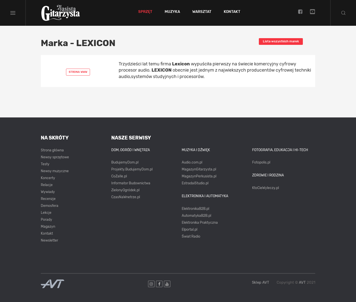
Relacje (47, 185)
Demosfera (49, 206)
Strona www (78, 72)
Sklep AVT (260, 282)
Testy (45, 164)
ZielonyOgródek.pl (125, 190)
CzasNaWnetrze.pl (125, 197)
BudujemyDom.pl (124, 162)
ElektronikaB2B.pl (195, 209)
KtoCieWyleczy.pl (265, 188)
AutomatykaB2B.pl (196, 216)
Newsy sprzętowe (55, 157)
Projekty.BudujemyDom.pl (132, 169)
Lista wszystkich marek (281, 41)
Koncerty (48, 178)
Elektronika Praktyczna (200, 222)
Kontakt (232, 12)
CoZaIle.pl (119, 176)
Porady (46, 220)
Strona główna (52, 150)
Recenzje (48, 199)
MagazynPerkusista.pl (199, 176)
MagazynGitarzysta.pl (199, 169)
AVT (302, 282)
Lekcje (46, 213)
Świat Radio (191, 236)
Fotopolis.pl (261, 162)
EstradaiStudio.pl (195, 183)
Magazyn (48, 226)
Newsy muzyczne (55, 171)
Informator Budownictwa (130, 183)
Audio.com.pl (192, 162)
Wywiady (48, 192)
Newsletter (49, 240)
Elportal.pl (189, 229)
